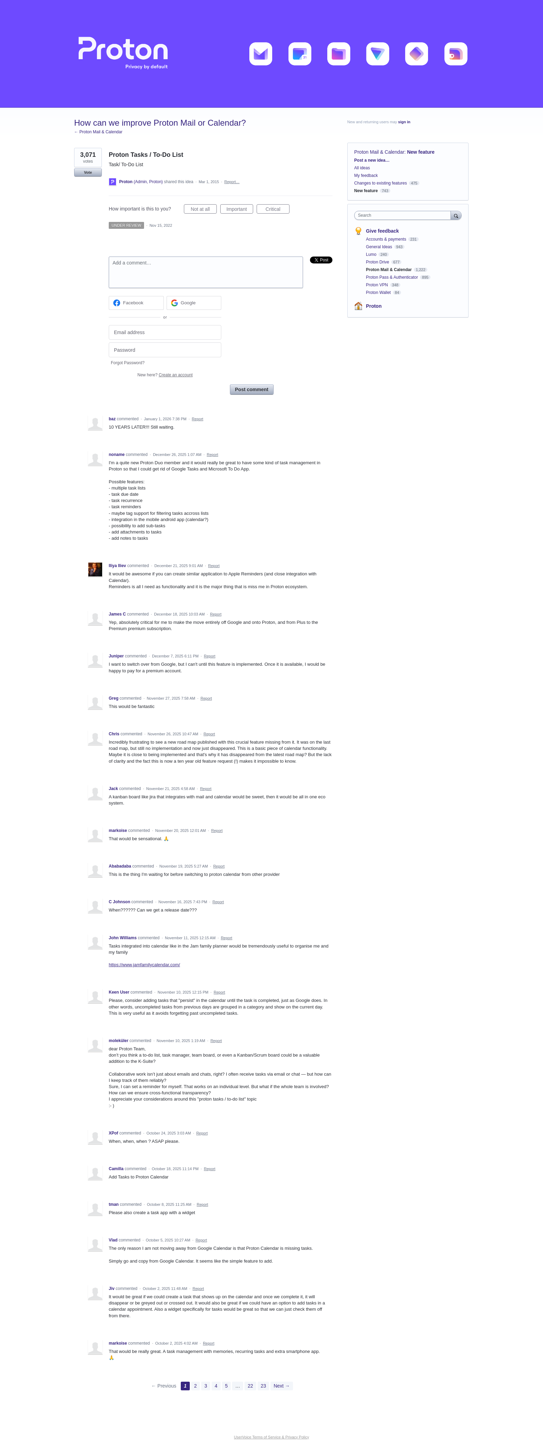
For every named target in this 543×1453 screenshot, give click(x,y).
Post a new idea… (372, 160)
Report (197, 419)
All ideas (362, 167)
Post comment (251, 389)
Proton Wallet (379, 292)
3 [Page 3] (205, 1386)
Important (239, 210)
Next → (282, 1386)
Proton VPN (377, 284)
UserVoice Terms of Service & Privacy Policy (271, 1437)
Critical (278, 210)
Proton (374, 306)
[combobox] (404, 215)
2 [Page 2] (195, 1386)
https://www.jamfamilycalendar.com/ (144, 964)
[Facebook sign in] (136, 303)
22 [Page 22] (250, 1386)
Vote (88, 172)
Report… (232, 182)
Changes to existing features (380, 183)
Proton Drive (378, 262)
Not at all (204, 210)
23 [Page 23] (263, 1386)
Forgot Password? (127, 362)
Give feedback (382, 231)
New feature (420, 152)
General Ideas (379, 246)
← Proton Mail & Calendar (98, 131)
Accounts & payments (386, 239)
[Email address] (165, 332)
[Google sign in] (194, 303)
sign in (404, 122)
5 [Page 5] (226, 1386)
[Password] (165, 349)
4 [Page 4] (216, 1386)
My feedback (366, 175)
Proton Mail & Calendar (379, 152)
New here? (165, 375)
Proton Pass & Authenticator (392, 277)
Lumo (371, 254)
